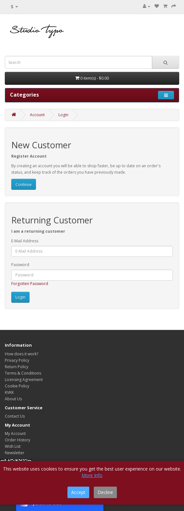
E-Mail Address (24, 241)
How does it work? (21, 354)
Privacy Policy (17, 360)
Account (37, 114)
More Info (92, 475)
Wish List (13, 446)
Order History (17, 440)
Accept (78, 492)
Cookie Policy (17, 386)
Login (63, 114)
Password (20, 264)
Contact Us (15, 416)
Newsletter (14, 452)
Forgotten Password (29, 283)
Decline (105, 492)
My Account (15, 433)
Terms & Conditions (23, 373)
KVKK (9, 392)
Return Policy (16, 366)
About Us (13, 399)
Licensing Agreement (24, 379)
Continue (23, 184)
